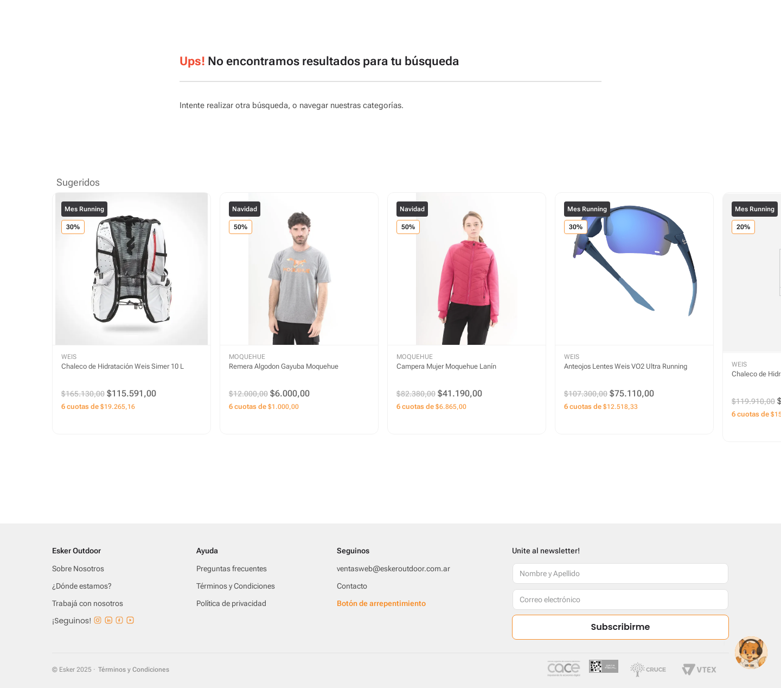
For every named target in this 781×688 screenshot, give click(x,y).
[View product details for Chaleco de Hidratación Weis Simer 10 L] (131, 313)
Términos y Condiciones (133, 669)
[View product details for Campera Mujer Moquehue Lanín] (467, 313)
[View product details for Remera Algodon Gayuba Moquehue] (299, 313)
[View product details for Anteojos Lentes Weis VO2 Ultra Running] (634, 313)
